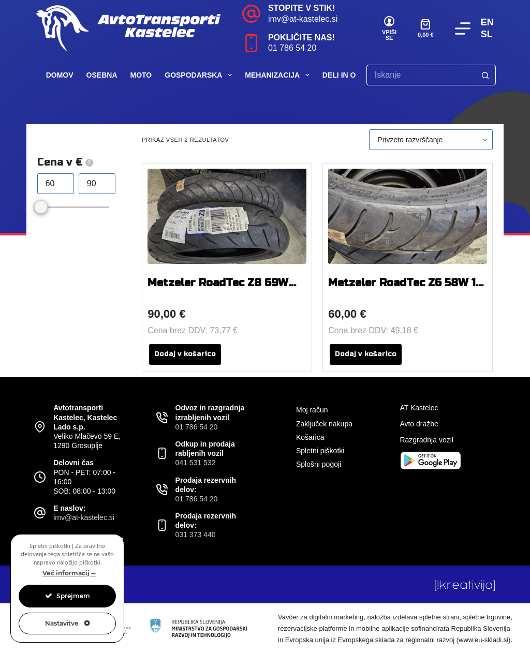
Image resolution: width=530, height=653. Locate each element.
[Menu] (462, 28)
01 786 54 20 (292, 47)
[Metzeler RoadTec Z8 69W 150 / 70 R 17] (227, 216)
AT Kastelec (419, 408)
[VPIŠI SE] (389, 28)
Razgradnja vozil (426, 440)
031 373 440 (195, 534)
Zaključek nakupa (324, 424)
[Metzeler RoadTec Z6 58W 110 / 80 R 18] (407, 216)
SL (487, 34)
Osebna (101, 75)
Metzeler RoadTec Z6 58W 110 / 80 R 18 (407, 289)
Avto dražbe (419, 424)
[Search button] (485, 75)
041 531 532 (195, 462)
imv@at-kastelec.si (303, 18)
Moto (141, 75)
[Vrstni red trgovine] (431, 139)
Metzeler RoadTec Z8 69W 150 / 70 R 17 (218, 289)
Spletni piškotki (320, 451)
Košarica (310, 437)
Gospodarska (200, 75)
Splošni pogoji (318, 464)
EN (487, 22)
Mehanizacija (279, 75)
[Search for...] (420, 75)
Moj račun (312, 410)
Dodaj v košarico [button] (185, 354)
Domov (59, 75)
